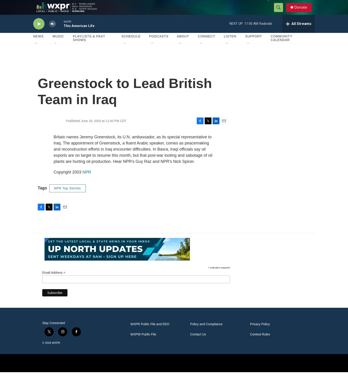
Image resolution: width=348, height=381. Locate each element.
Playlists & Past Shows (89, 47)
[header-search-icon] (280, 12)
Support (253, 45)
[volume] (52, 33)
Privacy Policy (260, 333)
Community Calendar (281, 47)
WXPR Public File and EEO (149, 333)
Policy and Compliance (206, 333)
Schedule (131, 45)
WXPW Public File (143, 343)
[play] (38, 33)
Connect (206, 45)
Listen (230, 45)
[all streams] (298, 33)
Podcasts (158, 45)
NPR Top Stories (67, 197)
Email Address (53, 282)
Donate (303, 12)
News (38, 45)
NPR (86, 181)
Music (58, 45)
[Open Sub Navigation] (36, 52)
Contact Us (198, 343)
